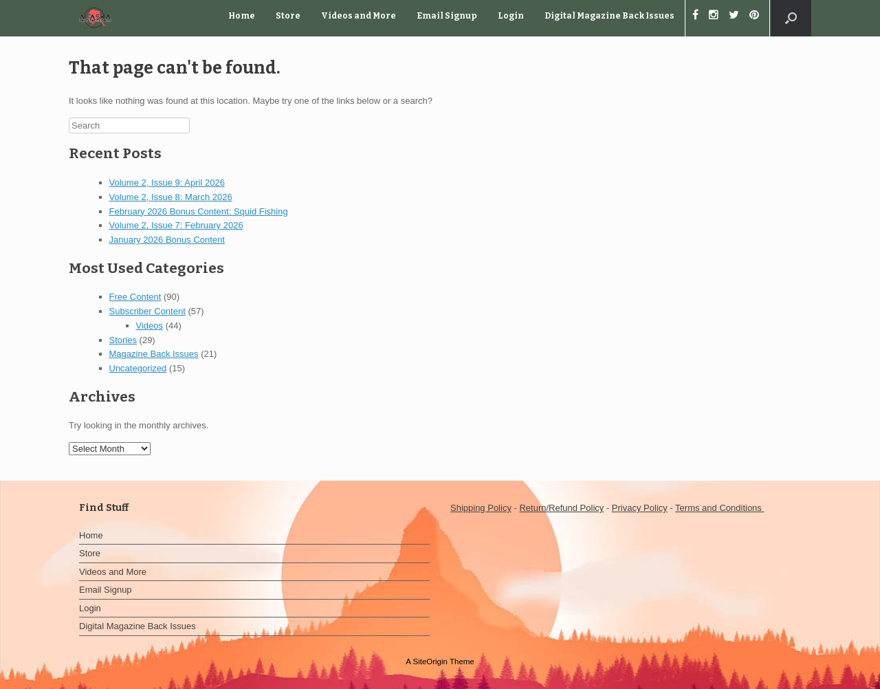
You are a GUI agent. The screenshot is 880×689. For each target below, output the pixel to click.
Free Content (135, 297)
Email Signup (447, 16)
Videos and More (358, 16)
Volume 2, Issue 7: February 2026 (176, 225)
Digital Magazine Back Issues (609, 16)
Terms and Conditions (719, 508)
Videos (150, 325)
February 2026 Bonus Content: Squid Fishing (198, 211)
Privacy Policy (640, 508)
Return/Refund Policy (561, 508)
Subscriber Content (147, 311)
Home (241, 16)
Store (288, 16)
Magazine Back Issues (154, 354)
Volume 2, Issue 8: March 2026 (170, 197)
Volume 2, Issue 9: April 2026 (167, 182)
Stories (123, 340)
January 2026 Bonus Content (167, 239)
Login (511, 16)
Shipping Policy (481, 508)
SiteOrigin (430, 661)
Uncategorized (138, 368)
